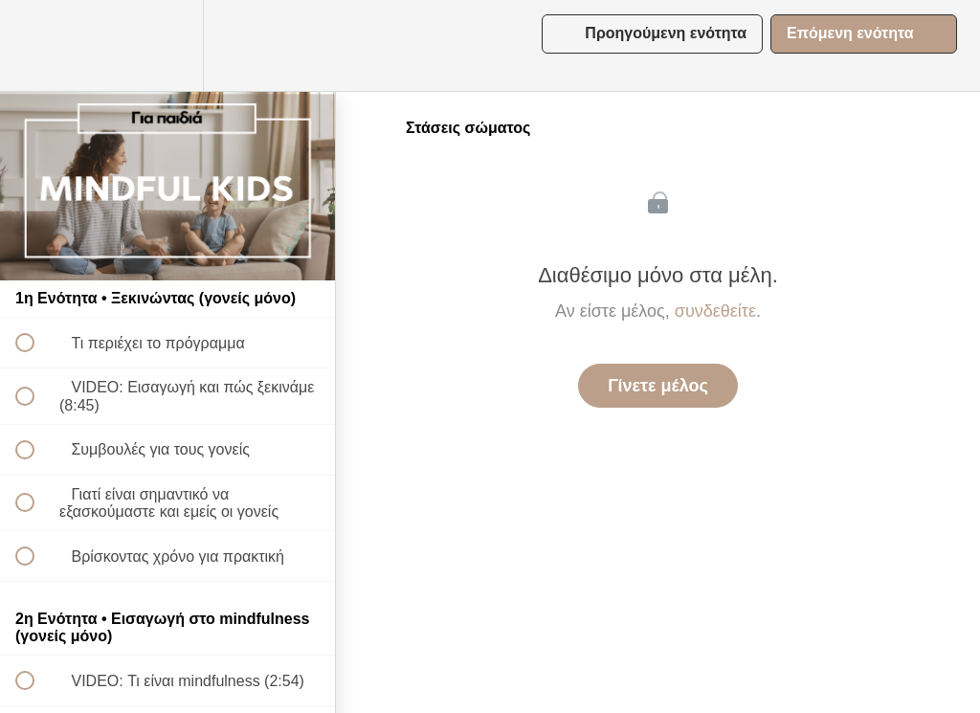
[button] (35, 45)
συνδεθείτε (715, 311)
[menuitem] (167, 45)
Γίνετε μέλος (658, 385)
